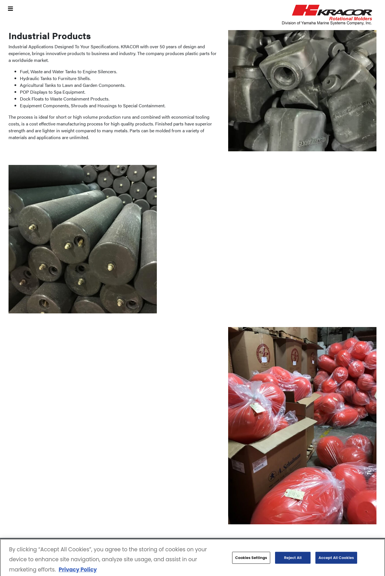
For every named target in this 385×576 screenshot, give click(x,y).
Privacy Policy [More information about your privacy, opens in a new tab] (78, 571)
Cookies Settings (251, 559)
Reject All (293, 559)
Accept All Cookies (336, 559)
